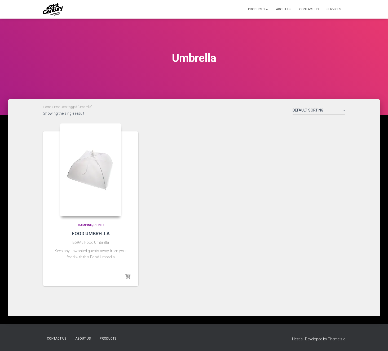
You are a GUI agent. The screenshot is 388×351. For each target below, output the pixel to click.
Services (334, 9)
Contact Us (309, 9)
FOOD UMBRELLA (91, 233)
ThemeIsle (336, 339)
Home (47, 107)
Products (258, 9)
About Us (283, 9)
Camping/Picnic (91, 225)
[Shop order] (319, 111)
